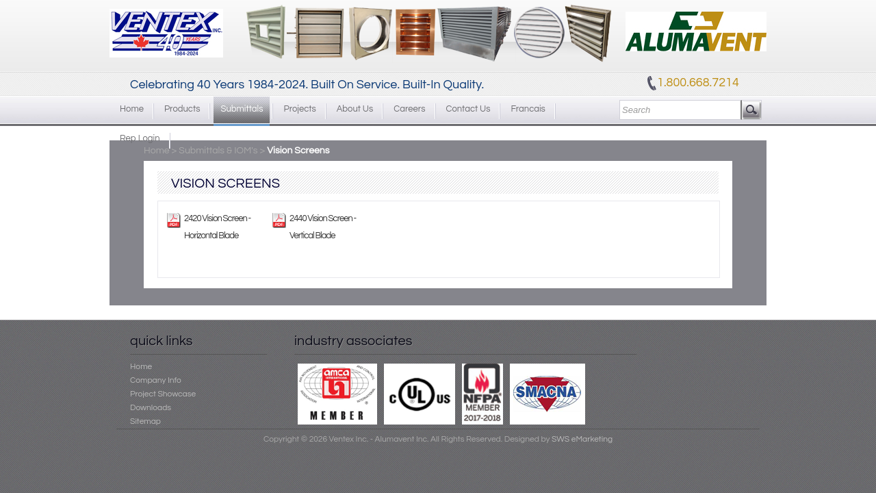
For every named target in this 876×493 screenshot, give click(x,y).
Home (132, 109)
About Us (355, 109)
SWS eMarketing (582, 439)
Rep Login (140, 138)
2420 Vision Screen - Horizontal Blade (217, 227)
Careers (409, 109)
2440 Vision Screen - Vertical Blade (322, 227)
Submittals (241, 109)
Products (182, 109)
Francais (528, 109)
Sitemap (145, 421)
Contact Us (468, 109)
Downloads (150, 407)
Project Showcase (163, 394)
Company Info (155, 380)
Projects (299, 109)
